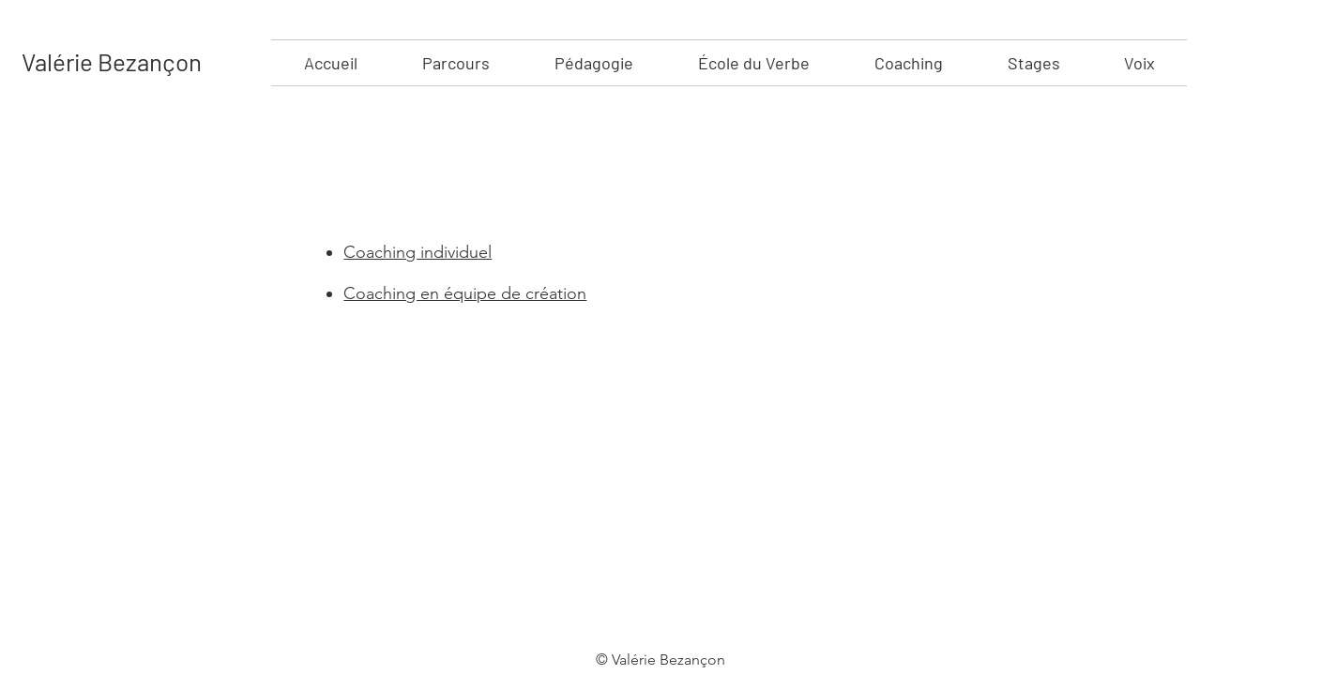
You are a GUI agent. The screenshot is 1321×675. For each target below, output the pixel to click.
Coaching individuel (417, 252)
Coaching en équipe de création (464, 293)
